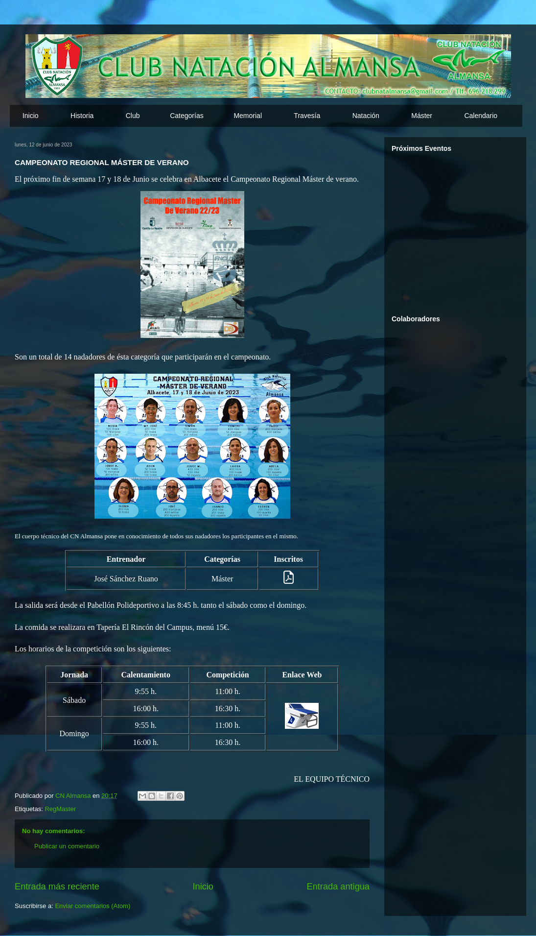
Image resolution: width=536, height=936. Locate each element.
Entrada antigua (338, 886)
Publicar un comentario (66, 846)
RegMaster (60, 809)
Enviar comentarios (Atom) (92, 906)
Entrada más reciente (57, 886)
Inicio (31, 116)
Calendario (480, 116)
